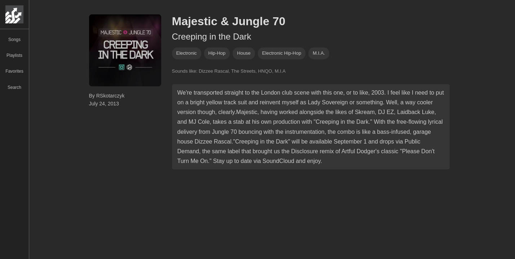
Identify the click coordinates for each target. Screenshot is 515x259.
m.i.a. (319, 53)
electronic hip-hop (281, 53)
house (244, 53)
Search (14, 87)
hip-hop (217, 53)
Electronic (186, 53)
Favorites (14, 71)
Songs (14, 39)
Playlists (14, 55)
